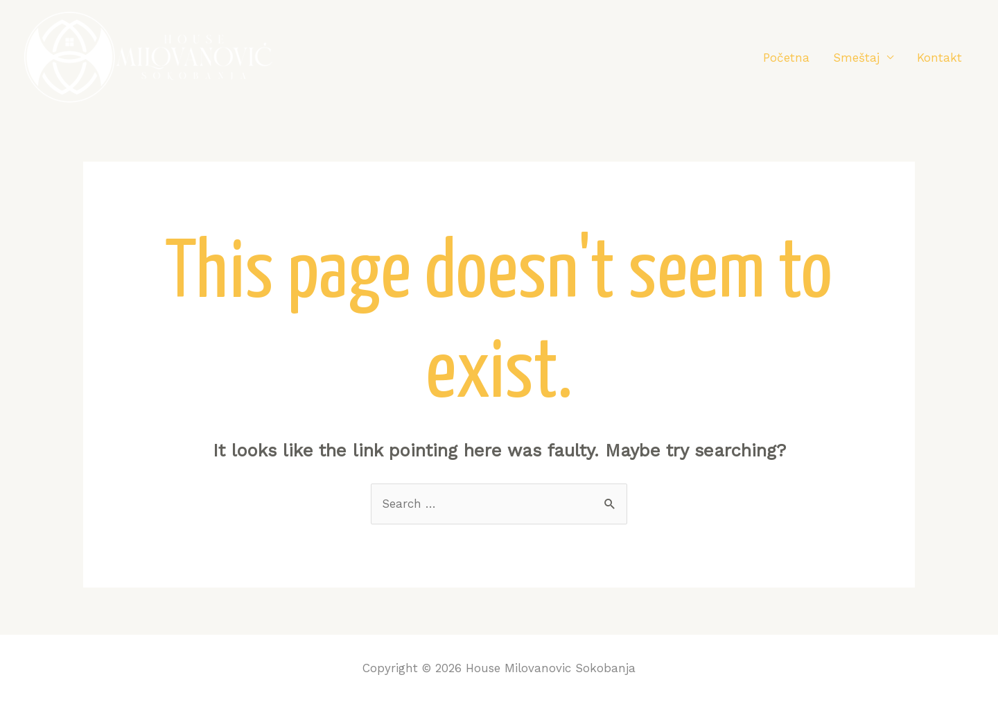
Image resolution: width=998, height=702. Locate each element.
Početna (786, 58)
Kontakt (939, 58)
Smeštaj (856, 58)
